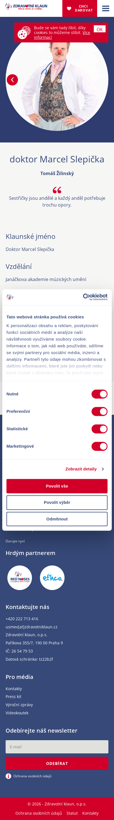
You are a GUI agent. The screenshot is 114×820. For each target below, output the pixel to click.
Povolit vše (57, 486)
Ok (100, 29)
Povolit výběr (57, 502)
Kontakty (14, 689)
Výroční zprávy (19, 705)
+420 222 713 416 (22, 619)
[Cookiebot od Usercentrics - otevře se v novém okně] (83, 297)
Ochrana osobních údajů (38, 813)
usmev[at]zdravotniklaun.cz (32, 627)
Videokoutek (17, 713)
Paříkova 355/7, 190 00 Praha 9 (34, 643)
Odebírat (57, 763)
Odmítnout (57, 519)
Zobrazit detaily (81, 468)
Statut (72, 813)
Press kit (13, 696)
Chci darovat (84, 8)
